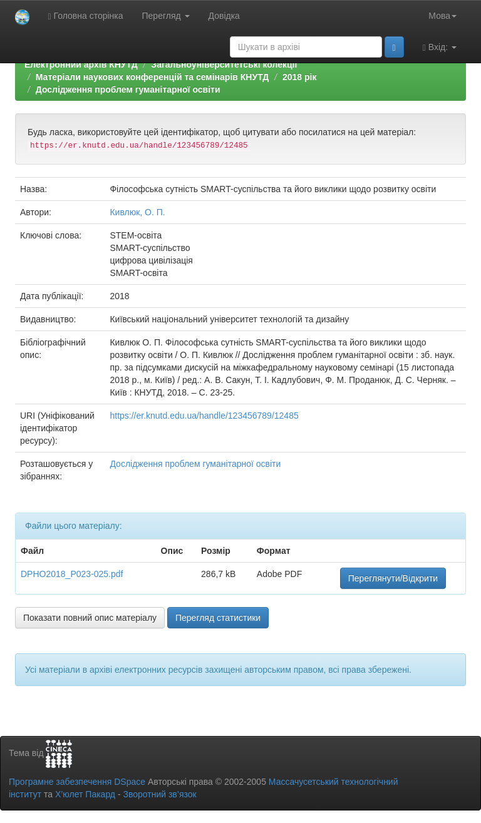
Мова (442, 16)
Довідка (224, 16)
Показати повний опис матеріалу (90, 618)
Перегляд (166, 16)
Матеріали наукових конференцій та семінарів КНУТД (152, 77)
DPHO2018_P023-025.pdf (72, 574)
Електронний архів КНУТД (81, 64)
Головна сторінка (85, 16)
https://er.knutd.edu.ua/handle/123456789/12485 (204, 416)
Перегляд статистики (218, 618)
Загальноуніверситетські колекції (224, 64)
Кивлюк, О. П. (137, 212)
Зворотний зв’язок (159, 794)
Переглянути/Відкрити (393, 578)
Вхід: (440, 47)
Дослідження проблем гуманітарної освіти (128, 89)
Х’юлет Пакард (85, 794)
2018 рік (299, 77)
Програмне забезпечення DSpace (77, 782)
